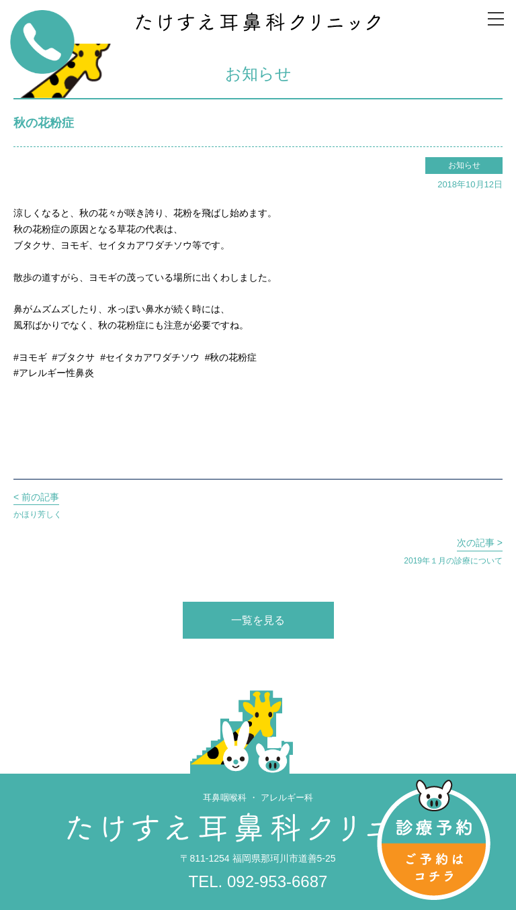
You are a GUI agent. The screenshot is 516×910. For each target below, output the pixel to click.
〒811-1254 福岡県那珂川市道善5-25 (257, 858)
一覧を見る (258, 620)
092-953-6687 (277, 881)
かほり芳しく (37, 504)
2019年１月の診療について (453, 550)
